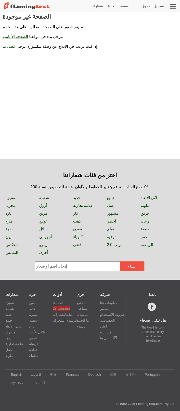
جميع (111, 198)
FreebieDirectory (153, 332)
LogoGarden (152, 336)
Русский (15, 383)
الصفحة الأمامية (15, 37)
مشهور (112, 213)
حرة (111, 6)
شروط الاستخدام (112, 315)
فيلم (110, 229)
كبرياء (78, 237)
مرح (8, 221)
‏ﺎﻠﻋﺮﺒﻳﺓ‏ (33, 374)
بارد (8, 213)
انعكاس (11, 245)
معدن (77, 229)
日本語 (128, 374)
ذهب (77, 221)
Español (36, 383)
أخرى (43, 252)
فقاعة (33, 350)
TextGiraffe (153, 340)
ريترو (43, 245)
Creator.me (61, 309)
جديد (76, 198)
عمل (111, 205)
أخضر (111, 221)
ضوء (9, 229)
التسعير (124, 6)
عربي (33, 338)
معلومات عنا (109, 303)
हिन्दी (110, 374)
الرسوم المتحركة (61, 320)
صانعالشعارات (61, 315)
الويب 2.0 (115, 245)
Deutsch (92, 374)
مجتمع (81, 303)
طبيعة (146, 229)
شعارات (97, 6)
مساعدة (82, 309)
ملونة (145, 205)
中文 (51, 374)
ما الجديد (83, 320)
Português (150, 374)
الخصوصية (107, 320)
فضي (77, 245)
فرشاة (34, 344)
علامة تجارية (83, 205)
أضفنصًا (58, 303)
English (14, 374)
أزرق (43, 205)
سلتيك (33, 356)
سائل (43, 229)
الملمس (11, 252)
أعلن (103, 326)
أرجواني (45, 237)
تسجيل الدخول (152, 6)
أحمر (145, 237)
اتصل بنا (8, 46)
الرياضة (147, 245)
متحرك (11, 205)
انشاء (132, 266)
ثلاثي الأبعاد (149, 198)
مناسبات (83, 315)
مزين (43, 213)
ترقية (111, 237)
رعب (145, 221)
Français (70, 374)
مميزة (10, 198)
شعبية (44, 198)
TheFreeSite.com (152, 327)
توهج (43, 221)
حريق (145, 213)
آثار (75, 213)
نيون (9, 237)
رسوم (81, 326)
